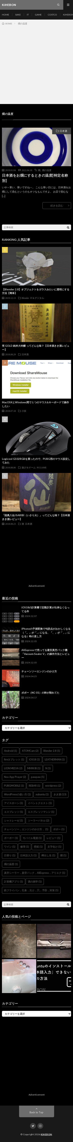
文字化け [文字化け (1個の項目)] (54, 846)
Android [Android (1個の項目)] (10, 750)
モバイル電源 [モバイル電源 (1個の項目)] (32, 837)
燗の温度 (46, 170)
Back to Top (36, 1112)
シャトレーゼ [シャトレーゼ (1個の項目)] (13, 820)
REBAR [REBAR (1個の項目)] (34, 785)
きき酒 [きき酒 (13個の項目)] (60, 794)
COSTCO (52, 14)
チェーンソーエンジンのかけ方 (39, 671)
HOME (5, 14)
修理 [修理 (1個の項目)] (24, 846)
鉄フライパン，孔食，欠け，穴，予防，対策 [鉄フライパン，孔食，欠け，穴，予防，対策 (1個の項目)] (31, 890)
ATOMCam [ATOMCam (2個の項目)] (30, 750)
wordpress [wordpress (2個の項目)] (53, 785)
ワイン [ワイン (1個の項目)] (9, 846)
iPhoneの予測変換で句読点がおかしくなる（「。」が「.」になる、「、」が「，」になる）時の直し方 (45, 632)
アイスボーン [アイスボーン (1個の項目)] (13, 803)
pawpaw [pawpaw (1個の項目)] (37, 776)
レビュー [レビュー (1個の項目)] (53, 837)
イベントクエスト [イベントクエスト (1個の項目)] (40, 803)
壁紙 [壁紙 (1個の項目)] (38, 846)
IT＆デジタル (37, 298)
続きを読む (56, 205)
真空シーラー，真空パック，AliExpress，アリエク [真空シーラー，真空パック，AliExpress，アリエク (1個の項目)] (34, 872)
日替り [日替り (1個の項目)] (9, 855)
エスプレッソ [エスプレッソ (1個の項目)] (13, 811)
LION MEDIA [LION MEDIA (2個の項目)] (13, 768)
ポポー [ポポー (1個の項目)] (58, 829)
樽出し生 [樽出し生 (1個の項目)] (48, 855)
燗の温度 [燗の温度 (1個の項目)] (11, 864)
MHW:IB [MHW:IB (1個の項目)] (33, 768)
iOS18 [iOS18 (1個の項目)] (34, 759)
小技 (24, 411)
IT (28, 14)
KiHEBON (46, 1134)
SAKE (18, 14)
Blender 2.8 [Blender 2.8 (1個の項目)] (51, 750)
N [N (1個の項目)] (48, 768)
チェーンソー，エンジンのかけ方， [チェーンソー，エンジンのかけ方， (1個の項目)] (26, 829)
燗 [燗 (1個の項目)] (63, 855)
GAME (38, 14)
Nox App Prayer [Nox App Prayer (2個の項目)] (15, 776)
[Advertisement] (36, 64)
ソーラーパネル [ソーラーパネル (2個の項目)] (38, 820)
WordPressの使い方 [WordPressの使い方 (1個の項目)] (17, 794)
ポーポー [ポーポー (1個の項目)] (11, 837)
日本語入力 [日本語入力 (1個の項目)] (28, 855)
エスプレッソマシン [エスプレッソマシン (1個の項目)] (41, 811)
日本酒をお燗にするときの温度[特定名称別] (35, 178)
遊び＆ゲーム (29, 467)
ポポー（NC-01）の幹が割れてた (40, 692)
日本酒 (63, 130)
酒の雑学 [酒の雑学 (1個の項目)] (35, 881)
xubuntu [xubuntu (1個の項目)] (42, 794)
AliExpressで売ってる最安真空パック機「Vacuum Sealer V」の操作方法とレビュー (45, 653)
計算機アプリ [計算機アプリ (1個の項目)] (13, 881)
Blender (25, 298)
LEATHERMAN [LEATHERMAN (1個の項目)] (55, 759)
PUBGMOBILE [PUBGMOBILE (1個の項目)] (14, 785)
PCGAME (42, 467)
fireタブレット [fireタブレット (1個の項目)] (14, 759)
